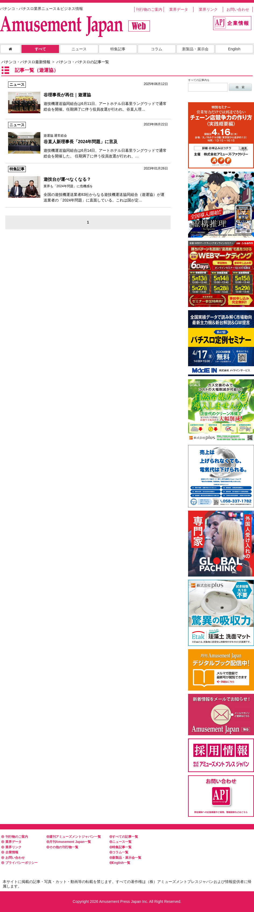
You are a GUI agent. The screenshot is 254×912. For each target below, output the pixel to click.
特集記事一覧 (121, 847)
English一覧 (120, 863)
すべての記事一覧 (124, 837)
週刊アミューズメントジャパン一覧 (74, 837)
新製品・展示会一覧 (125, 858)
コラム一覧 (119, 852)
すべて (40, 49)
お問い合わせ (238, 9)
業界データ (178, 9)
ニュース (79, 49)
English (234, 49)
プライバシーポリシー (19, 863)
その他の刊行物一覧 (62, 847)
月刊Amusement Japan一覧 (69, 842)
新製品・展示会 (195, 49)
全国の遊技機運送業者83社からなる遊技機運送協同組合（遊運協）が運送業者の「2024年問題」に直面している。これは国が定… (88, 184)
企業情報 (9, 852)
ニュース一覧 (121, 842)
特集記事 (117, 49)
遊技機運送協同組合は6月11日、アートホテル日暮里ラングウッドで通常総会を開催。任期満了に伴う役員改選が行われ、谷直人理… (88, 96)
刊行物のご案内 (149, 9)
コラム (156, 49)
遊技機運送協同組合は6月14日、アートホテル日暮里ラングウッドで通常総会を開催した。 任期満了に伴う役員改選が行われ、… (88, 140)
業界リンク (208, 9)
